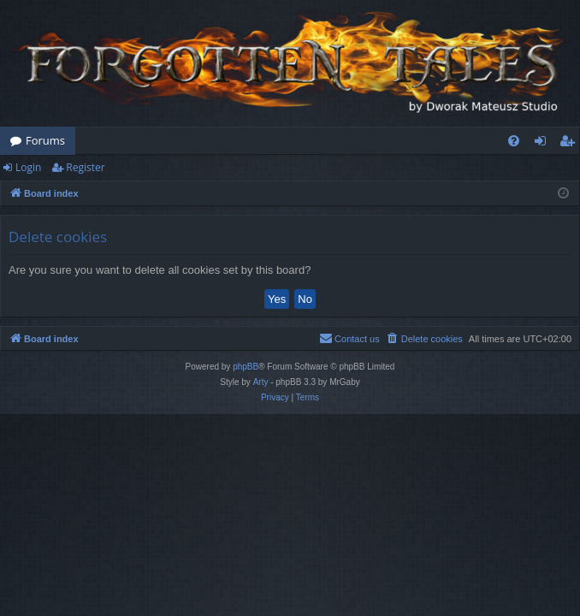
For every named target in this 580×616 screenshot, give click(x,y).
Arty (261, 382)
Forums (45, 140)
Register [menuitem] (570, 144)
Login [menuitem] (543, 144)
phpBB (245, 366)
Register (85, 167)
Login (28, 167)
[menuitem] (513, 141)
